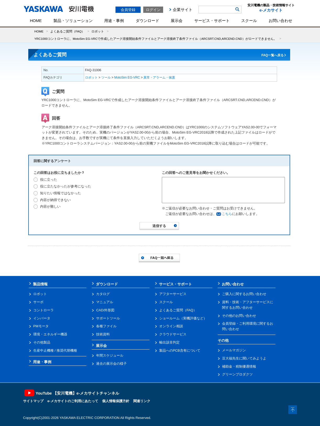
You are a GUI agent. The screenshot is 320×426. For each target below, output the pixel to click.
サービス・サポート (212, 20)
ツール (106, 77)
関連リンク (141, 401)
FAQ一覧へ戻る (272, 55)
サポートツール (108, 318)
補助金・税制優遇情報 (239, 366)
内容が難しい (50, 206)
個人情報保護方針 (115, 401)
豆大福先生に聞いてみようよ (244, 358)
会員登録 (128, 10)
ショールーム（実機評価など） (183, 318)
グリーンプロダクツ (237, 374)
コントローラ (43, 310)
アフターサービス (172, 294)
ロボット (97, 31)
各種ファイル (106, 326)
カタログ (103, 294)
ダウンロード (147, 20)
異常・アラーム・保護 (159, 77)
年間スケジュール (109, 355)
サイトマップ (33, 401)
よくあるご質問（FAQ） (67, 31)
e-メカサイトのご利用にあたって (72, 401)
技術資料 (103, 334)
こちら (227, 214)
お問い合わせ (280, 20)
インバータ (41, 318)
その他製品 (41, 342)
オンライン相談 (171, 326)
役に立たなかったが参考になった (65, 186)
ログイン (153, 10)
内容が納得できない (55, 200)
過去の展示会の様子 (111, 364)
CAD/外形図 (105, 310)
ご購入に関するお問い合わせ (244, 294)
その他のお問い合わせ (239, 316)
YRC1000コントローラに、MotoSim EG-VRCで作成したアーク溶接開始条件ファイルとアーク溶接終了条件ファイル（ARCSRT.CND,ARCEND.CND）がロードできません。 (155, 38)
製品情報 (40, 284)
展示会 (177, 20)
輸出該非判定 (169, 342)
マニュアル (104, 302)
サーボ (38, 302)
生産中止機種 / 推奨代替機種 (55, 350)
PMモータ (41, 326)
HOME (36, 20)
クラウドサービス (172, 334)
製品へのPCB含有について (179, 350)
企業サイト (182, 9)
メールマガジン (234, 350)
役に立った (48, 179)
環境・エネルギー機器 (50, 334)
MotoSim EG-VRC (127, 77)
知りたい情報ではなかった (60, 193)
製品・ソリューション (73, 20)
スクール (249, 20)
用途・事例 (114, 20)
